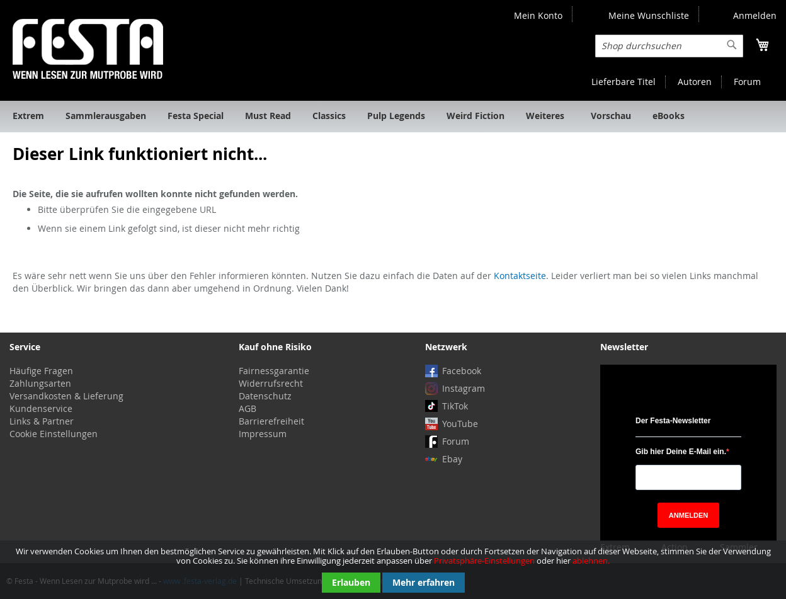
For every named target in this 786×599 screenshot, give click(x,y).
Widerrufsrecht (271, 383)
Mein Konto (538, 15)
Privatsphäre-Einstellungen (484, 560)
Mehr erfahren (423, 582)
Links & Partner (41, 421)
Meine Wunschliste (648, 15)
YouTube (460, 424)
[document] (393, 570)
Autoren (695, 82)
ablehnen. (591, 560)
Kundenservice (40, 408)
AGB (247, 408)
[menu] (393, 116)
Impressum (263, 434)
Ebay (452, 459)
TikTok (455, 406)
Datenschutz (265, 396)
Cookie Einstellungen (53, 434)
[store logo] (88, 49)
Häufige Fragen (41, 371)
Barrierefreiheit (271, 421)
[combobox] (669, 46)
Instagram (463, 388)
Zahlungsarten (40, 383)
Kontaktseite (520, 276)
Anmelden (755, 15)
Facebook (461, 371)
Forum (747, 82)
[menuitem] (28, 116)
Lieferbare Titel (623, 82)
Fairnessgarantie (274, 371)
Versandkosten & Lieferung (66, 396)
